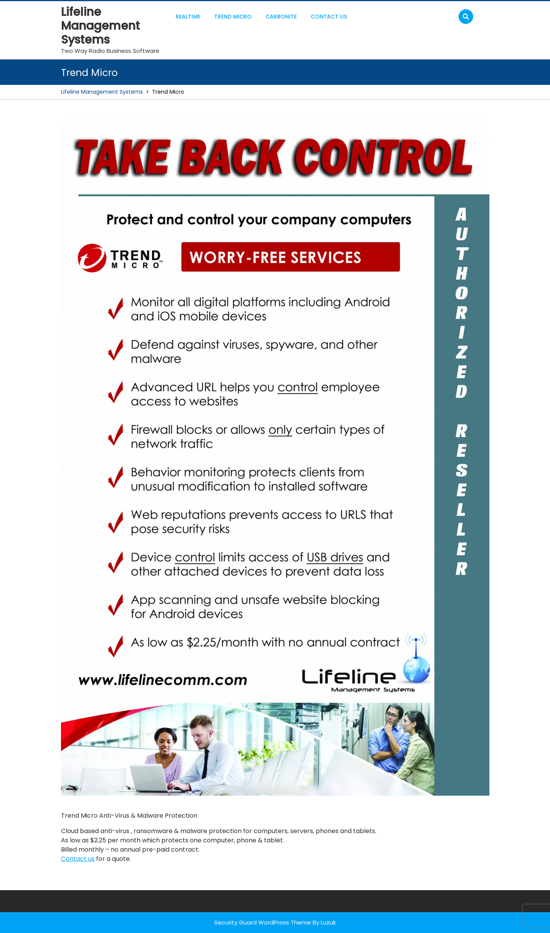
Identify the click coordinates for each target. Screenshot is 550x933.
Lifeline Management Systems (100, 26)
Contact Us (329, 16)
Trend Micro (233, 16)
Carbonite (281, 16)
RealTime (188, 16)
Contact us (78, 858)
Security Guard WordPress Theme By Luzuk (275, 922)
